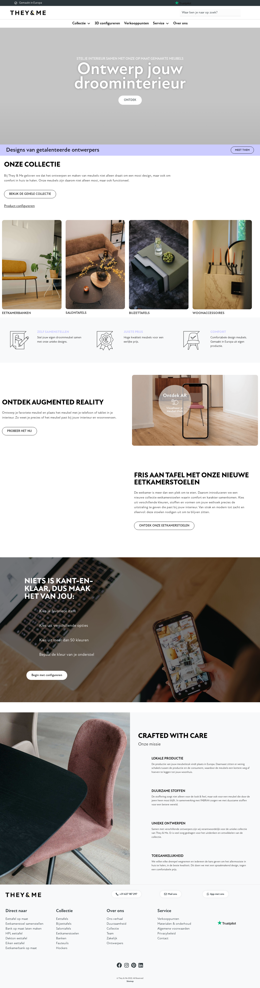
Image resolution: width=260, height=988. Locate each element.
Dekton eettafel (16, 938)
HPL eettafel (14, 933)
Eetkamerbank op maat (21, 948)
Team (110, 933)
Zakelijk (112, 938)
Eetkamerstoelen (67, 933)
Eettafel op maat (16, 919)
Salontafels (63, 928)
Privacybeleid (166, 933)
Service (161, 23)
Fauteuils (62, 943)
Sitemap (130, 981)
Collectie (81, 23)
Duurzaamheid (116, 923)
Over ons (180, 23)
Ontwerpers (115, 943)
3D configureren (107, 23)
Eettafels (62, 919)
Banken (61, 938)
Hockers (61, 948)
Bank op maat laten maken (23, 928)
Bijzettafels (63, 923)
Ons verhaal (115, 919)
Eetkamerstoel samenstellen (24, 923)
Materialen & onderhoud (174, 923)
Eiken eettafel (15, 943)
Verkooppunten (136, 23)
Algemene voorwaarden (173, 928)
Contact (162, 938)
